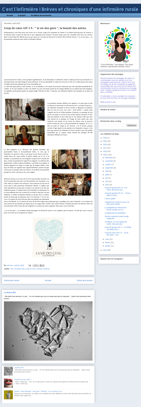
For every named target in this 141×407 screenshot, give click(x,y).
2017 (105, 148)
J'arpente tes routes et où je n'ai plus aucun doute (117, 203)
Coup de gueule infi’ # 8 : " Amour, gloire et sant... (118, 194)
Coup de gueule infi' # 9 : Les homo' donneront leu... (116, 189)
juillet (107, 175)
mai (106, 181)
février (107, 243)
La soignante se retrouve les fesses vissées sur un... (116, 209)
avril (107, 185)
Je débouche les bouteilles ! (115, 213)
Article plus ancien (85, 280)
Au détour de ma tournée (41, 15)
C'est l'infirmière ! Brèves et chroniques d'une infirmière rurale (70, 9)
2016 (105, 151)
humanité (17, 269)
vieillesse (46, 269)
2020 (105, 138)
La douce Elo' (10, 292)
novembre (109, 161)
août (107, 171)
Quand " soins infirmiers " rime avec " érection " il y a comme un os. (38, 391)
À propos (22, 15)
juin (106, 178)
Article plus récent (11, 280)
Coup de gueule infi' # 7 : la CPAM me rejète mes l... (118, 228)
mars (107, 239)
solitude (39, 269)
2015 (105, 155)
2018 (105, 144)
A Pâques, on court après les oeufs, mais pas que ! (116, 223)
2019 (105, 141)
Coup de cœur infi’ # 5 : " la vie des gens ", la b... (116, 234)
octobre (108, 164)
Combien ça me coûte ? (22, 379)
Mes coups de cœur (29, 269)
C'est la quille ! (110, 199)
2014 (105, 250)
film (12, 269)
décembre (109, 158)
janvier (108, 246)
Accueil (10, 15)
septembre (109, 168)
